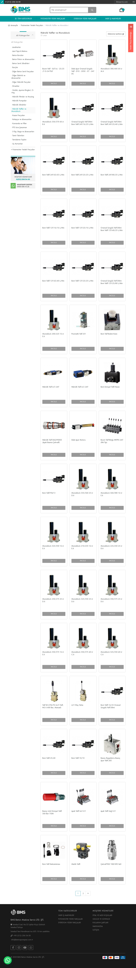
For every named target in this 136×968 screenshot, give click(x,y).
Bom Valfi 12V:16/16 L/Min (53, 228)
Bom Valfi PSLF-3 (48, 493)
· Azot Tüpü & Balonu (19, 51)
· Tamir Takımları (17, 136)
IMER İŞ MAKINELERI (113, 19)
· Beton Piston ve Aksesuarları (22, 59)
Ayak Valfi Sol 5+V (78, 811)
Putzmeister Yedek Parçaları (23, 150)
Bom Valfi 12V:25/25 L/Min (82, 281)
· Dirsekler (15, 86)
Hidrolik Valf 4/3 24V (50, 387)
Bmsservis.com (122, 2)
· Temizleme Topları (18, 140)
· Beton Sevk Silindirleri (20, 63)
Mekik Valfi (75, 864)
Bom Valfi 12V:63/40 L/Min (53, 281)
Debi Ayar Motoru (78, 440)
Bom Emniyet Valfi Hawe (110, 387)
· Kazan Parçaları (18, 115)
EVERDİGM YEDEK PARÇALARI (69, 923)
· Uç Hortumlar (17, 144)
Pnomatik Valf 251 (78, 334)
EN (134, 2)
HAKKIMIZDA (98, 926)
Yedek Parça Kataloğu (131, 41)
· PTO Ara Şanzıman (19, 127)
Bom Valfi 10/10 (77, 758)
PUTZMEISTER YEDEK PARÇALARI (53, 19)
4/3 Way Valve (77, 705)
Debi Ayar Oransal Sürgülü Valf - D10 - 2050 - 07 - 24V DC (82, 71)
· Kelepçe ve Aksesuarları (21, 119)
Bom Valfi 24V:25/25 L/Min (82, 175)
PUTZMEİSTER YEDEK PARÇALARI (70, 919)
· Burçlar (14, 67)
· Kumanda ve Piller (19, 123)
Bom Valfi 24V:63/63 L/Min (53, 175)
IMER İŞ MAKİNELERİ (66, 915)
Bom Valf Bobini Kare (109, 334)
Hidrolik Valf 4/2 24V (79, 387)
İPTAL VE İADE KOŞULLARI (102, 915)
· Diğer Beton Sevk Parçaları (22, 72)
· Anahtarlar (16, 47)
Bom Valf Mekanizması (51, 864)
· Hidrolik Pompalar (19, 101)
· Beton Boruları (17, 55)
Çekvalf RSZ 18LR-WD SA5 (111, 864)
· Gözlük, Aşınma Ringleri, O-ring (22, 91)
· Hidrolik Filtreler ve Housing (22, 97)
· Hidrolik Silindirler (18, 105)
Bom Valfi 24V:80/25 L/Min (112, 175)
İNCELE (54, 84)
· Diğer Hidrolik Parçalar (21, 82)
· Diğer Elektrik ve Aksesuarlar (18, 77)
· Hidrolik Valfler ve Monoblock (18, 110)
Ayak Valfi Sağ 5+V (108, 811)
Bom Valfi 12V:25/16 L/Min (82, 228)
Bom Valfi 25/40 (48, 758)
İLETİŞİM (96, 930)
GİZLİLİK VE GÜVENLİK (101, 919)
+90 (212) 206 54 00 (21, 936)
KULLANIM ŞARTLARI (100, 923)
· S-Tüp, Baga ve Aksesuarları (22, 132)
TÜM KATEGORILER (23, 19)
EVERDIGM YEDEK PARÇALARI (85, 19)
